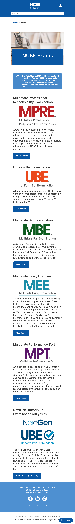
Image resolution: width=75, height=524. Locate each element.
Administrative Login (37, 506)
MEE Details (21, 333)
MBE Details (21, 264)
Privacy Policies (20, 516)
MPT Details (21, 398)
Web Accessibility (54, 516)
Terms (43, 516)
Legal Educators (33, 516)
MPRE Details (22, 156)
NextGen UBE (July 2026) (27, 476)
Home (15, 22)
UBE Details (21, 209)
